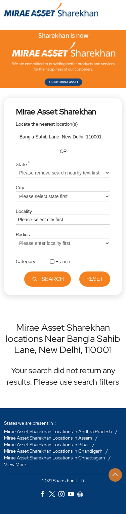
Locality (24, 211)
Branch (62, 261)
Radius (23, 234)
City (20, 188)
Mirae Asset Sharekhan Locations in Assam (48, 438)
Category (25, 261)
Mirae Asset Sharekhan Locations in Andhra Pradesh (58, 431)
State (23, 163)
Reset (94, 279)
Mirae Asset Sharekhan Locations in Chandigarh (53, 451)
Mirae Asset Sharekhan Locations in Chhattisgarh (54, 458)
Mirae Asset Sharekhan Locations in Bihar (46, 444)
